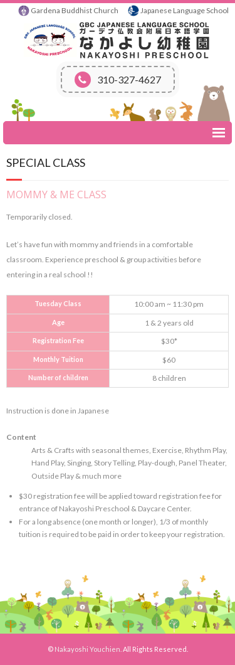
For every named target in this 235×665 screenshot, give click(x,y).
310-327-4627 (118, 80)
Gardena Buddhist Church (74, 10)
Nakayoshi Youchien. (88, 649)
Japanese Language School (184, 10)
